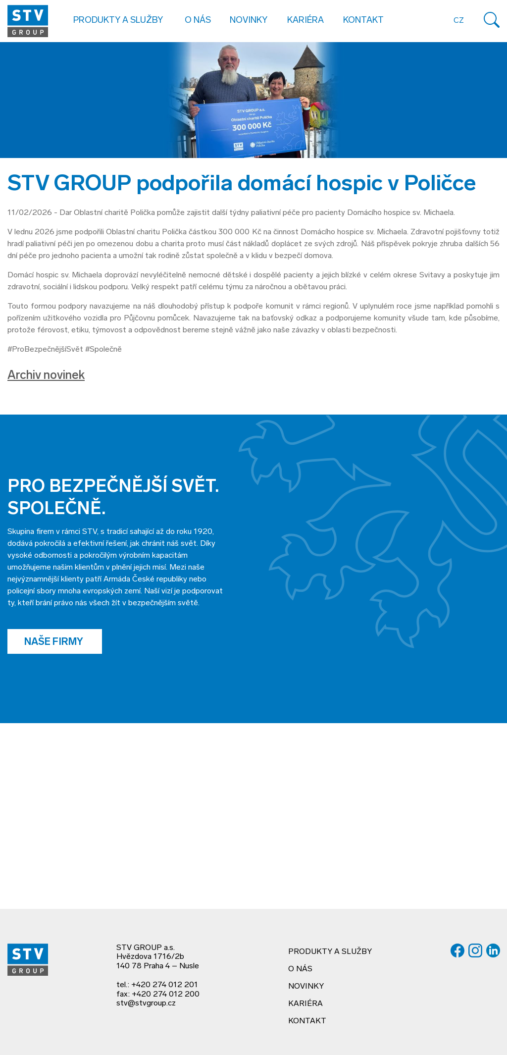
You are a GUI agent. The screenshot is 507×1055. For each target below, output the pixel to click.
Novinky (248, 20)
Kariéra (305, 20)
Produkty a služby (330, 952)
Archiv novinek (46, 376)
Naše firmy (54, 642)
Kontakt (363, 20)
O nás (300, 969)
